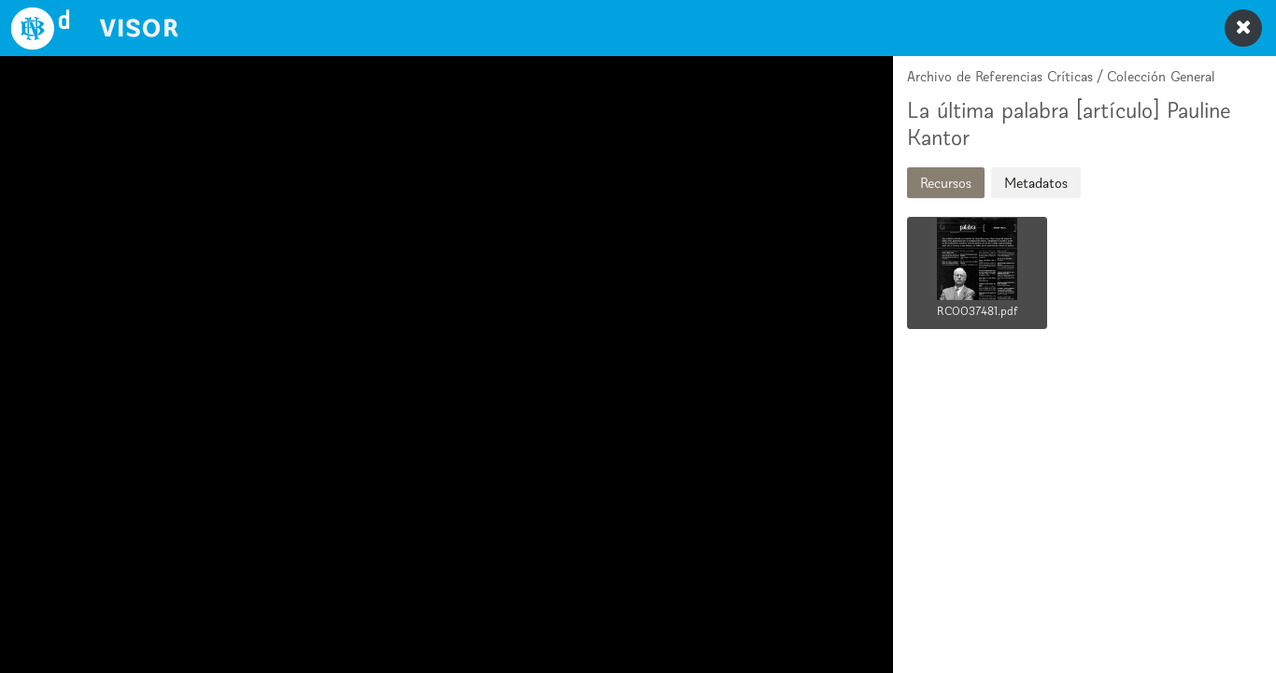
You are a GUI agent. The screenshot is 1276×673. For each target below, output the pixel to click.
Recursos (945, 183)
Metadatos (1036, 183)
